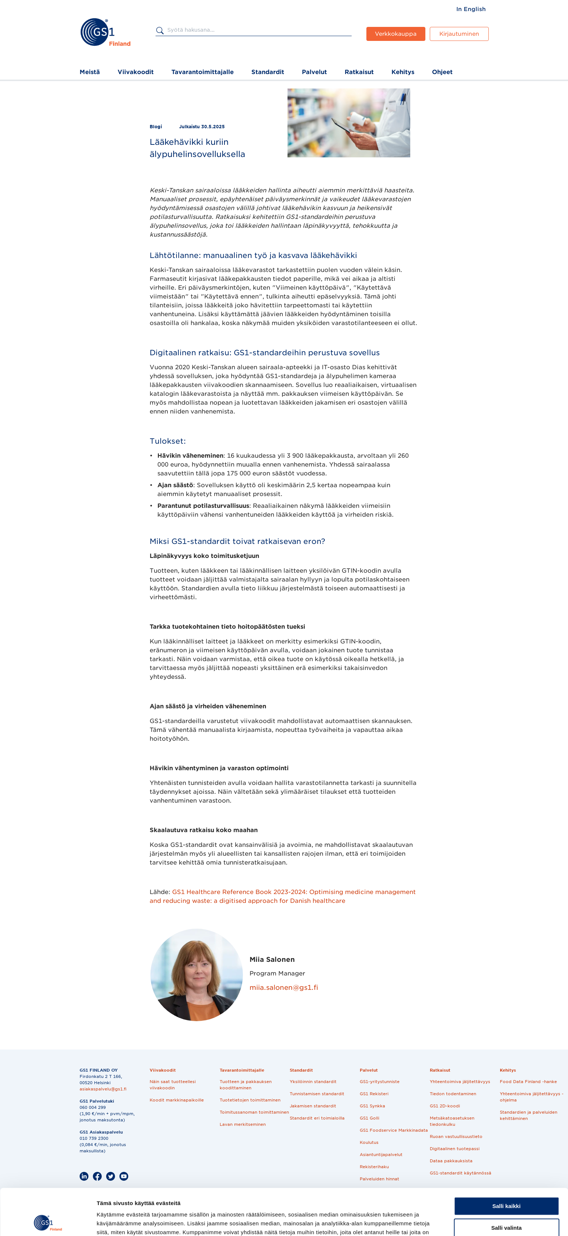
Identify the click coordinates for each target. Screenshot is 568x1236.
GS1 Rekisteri (374, 1093)
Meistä (90, 72)
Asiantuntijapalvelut (381, 1154)
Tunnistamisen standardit (317, 1093)
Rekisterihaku (374, 1166)
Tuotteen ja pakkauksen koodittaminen (246, 1084)
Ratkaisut (359, 72)
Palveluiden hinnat (379, 1178)
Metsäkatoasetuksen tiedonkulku (452, 1121)
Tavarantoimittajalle (202, 72)
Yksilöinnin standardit (313, 1081)
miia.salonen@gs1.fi (284, 987)
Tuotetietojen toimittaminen (250, 1100)
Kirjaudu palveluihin (331, 1201)
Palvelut (314, 72)
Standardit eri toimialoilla (317, 1118)
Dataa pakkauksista (451, 1160)
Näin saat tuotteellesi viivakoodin (173, 1084)
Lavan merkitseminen (243, 1124)
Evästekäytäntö (219, 1201)
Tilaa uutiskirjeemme (273, 1201)
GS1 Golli (369, 1118)
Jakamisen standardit (313, 1105)
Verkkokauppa (396, 34)
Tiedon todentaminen (453, 1093)
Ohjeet (442, 72)
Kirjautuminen (459, 34)
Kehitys (402, 72)
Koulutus (369, 1142)
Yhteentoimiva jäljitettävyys (460, 1081)
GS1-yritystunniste (380, 1081)
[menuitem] (471, 9)
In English (471, 9)
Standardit (267, 72)
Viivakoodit (136, 72)
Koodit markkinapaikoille (177, 1100)
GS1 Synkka (372, 1105)
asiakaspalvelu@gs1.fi (103, 1089)
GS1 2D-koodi (445, 1105)
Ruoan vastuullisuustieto (456, 1136)
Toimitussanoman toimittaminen (254, 1112)
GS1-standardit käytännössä (460, 1173)
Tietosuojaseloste (169, 1201)
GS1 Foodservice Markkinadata (394, 1130)
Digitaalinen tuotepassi (455, 1148)
